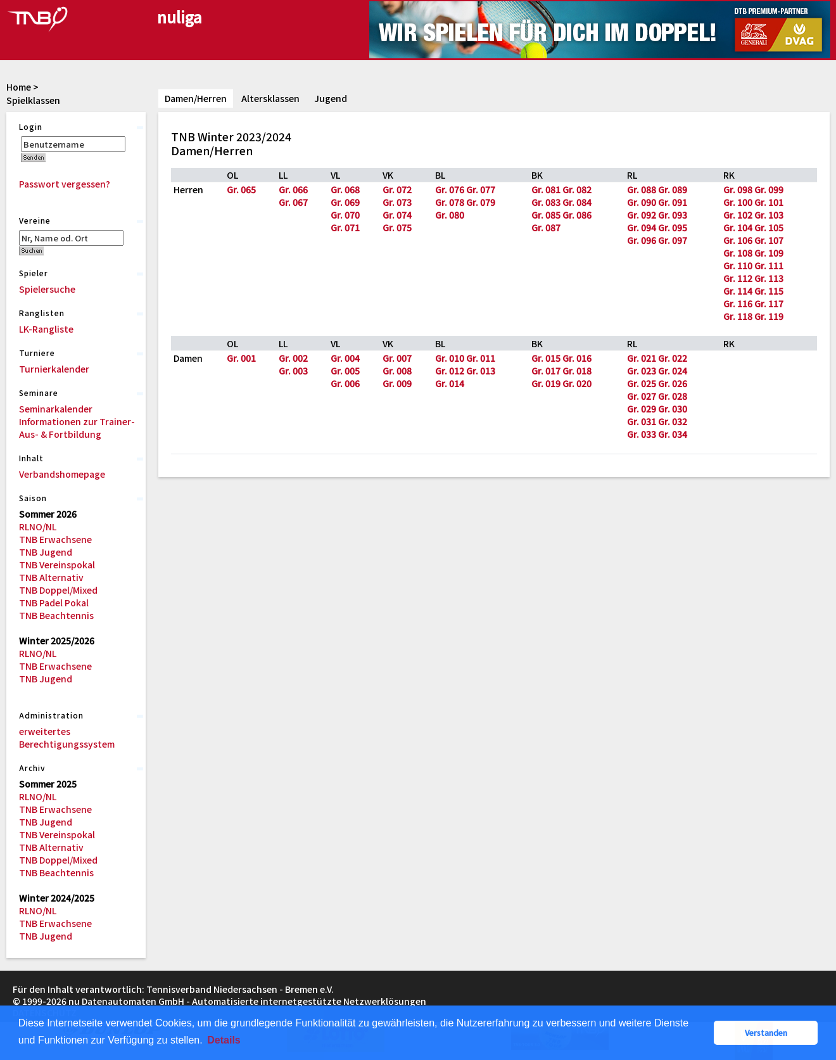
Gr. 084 (577, 202)
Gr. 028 (672, 396)
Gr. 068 (345, 189)
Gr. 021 (641, 358)
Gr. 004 (345, 358)
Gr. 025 (641, 383)
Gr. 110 (737, 265)
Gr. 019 (545, 383)
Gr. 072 (397, 189)
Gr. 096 (641, 240)
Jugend (330, 98)
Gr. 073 (397, 202)
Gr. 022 (672, 358)
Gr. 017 (545, 370)
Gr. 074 (397, 214)
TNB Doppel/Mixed (58, 590)
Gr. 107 (768, 240)
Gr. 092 (641, 214)
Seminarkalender (55, 408)
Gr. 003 (293, 370)
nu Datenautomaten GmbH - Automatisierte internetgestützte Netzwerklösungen (247, 1001)
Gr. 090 (641, 202)
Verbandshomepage (62, 474)
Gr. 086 (577, 214)
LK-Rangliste (46, 328)
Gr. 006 (345, 383)
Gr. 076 (449, 189)
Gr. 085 (545, 214)
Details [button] (223, 1040)
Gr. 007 (397, 358)
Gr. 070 (345, 214)
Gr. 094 (641, 227)
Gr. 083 (545, 202)
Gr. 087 (545, 227)
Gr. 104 (737, 227)
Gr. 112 (737, 278)
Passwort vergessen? (64, 183)
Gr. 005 (345, 370)
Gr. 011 (480, 358)
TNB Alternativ (51, 577)
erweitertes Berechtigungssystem (67, 737)
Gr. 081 (545, 189)
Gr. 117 (768, 303)
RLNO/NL (37, 526)
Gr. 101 (768, 202)
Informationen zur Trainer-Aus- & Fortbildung (77, 427)
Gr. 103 (768, 214)
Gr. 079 (480, 202)
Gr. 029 (641, 408)
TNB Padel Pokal (54, 602)
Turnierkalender (54, 368)
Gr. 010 (449, 358)
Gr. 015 (545, 358)
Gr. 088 (641, 189)
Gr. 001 (241, 358)
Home (18, 86)
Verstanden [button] (766, 1032)
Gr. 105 (768, 227)
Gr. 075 (397, 227)
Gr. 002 (293, 358)
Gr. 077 (480, 189)
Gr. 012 (449, 370)
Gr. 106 (737, 240)
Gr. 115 (768, 290)
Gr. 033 (641, 434)
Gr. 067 (293, 202)
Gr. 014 (449, 383)
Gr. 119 (768, 316)
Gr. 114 (737, 290)
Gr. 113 (768, 278)
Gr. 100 (737, 202)
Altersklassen (270, 98)
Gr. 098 (737, 189)
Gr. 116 (737, 303)
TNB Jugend (45, 552)
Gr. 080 (449, 214)
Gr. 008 (397, 370)
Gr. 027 (641, 396)
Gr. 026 (672, 383)
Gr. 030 (672, 408)
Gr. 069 (345, 202)
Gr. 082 (577, 189)
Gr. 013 (480, 370)
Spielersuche (47, 289)
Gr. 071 (345, 227)
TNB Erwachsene (55, 539)
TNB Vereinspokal (57, 564)
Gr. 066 (293, 189)
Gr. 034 (672, 434)
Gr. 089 (672, 189)
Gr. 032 (672, 421)
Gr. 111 (768, 265)
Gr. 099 (768, 189)
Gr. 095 (672, 227)
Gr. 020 (577, 383)
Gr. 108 (737, 252)
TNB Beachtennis (56, 615)
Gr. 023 (641, 370)
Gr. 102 (737, 214)
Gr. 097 (672, 240)
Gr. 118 (737, 316)
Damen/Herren (196, 98)
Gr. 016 (577, 358)
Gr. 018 (577, 370)
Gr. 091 (672, 202)
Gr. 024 (672, 370)
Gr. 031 (641, 421)
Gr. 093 (672, 214)
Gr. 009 (397, 383)
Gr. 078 (449, 202)
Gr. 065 (241, 189)
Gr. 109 (768, 252)
